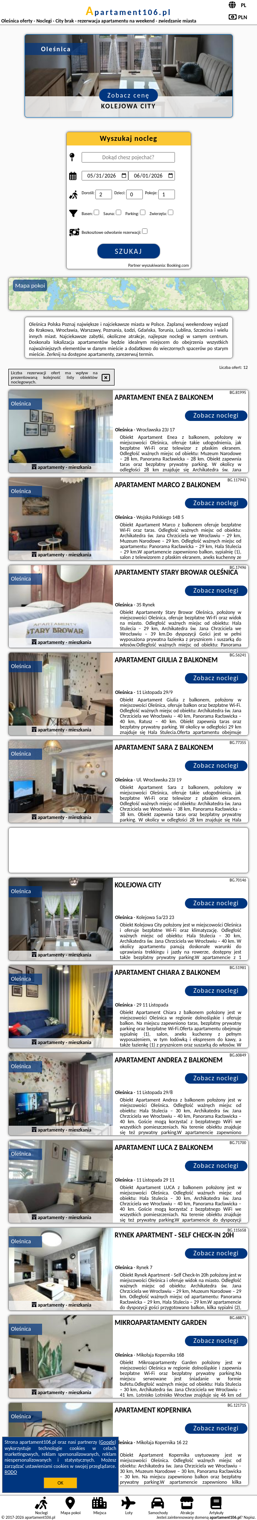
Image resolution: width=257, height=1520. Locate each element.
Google (107, 1442)
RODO (11, 1472)
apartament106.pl (129, 12)
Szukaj (128, 251)
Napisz (249, 1517)
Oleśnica (21, 403)
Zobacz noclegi (216, 415)
